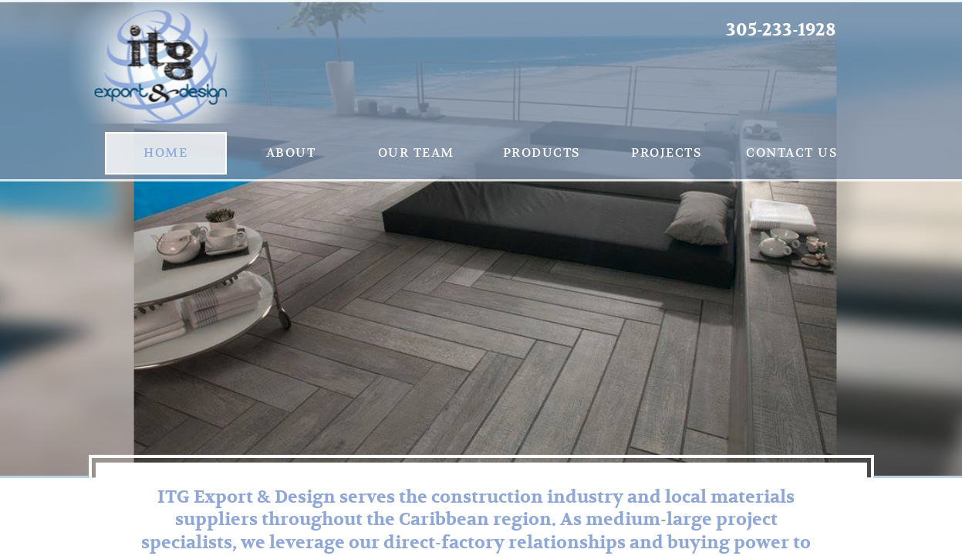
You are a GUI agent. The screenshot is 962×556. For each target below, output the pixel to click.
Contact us (791, 153)
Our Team (416, 153)
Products (541, 153)
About (291, 153)
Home (165, 153)
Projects (666, 153)
